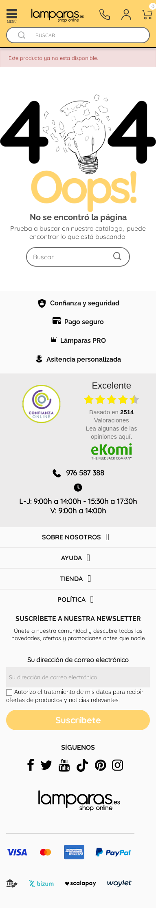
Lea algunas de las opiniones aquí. (111, 432)
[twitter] (46, 765)
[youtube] (64, 765)
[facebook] (30, 765)
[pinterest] (100, 765)
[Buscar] (86, 35)
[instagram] (117, 765)
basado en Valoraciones (111, 416)
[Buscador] (21, 35)
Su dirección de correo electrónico (78, 660)
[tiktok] (82, 765)
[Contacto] (104, 14)
